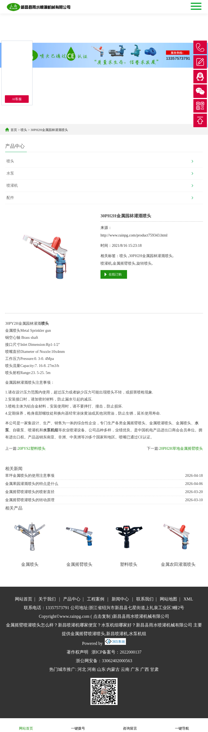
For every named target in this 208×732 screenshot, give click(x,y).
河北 (81, 669)
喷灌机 (12, 185)
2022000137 (130, 652)
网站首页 (23, 599)
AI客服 (17, 99)
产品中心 (71, 599)
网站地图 (168, 599)
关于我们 (47, 599)
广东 (135, 669)
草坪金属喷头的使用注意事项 (29, 476)
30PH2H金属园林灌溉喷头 (49, 130)
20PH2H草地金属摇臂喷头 (181, 449)
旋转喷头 (144, 263)
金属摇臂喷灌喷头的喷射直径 (29, 492)
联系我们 (145, 599)
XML (188, 599)
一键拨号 (78, 724)
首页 (14, 130)
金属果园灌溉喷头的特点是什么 (31, 484)
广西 (144, 669)
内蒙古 (113, 669)
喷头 (24, 130)
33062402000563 (117, 660)
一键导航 (182, 724)
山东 (101, 669)
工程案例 (95, 599)
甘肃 (154, 669)
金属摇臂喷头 (124, 263)
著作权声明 (77, 652)
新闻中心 (120, 599)
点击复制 (101, 616)
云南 (125, 669)
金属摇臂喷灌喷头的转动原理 (29, 500)
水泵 (10, 173)
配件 (10, 198)
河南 (91, 669)
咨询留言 (130, 724)
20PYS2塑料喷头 (32, 449)
